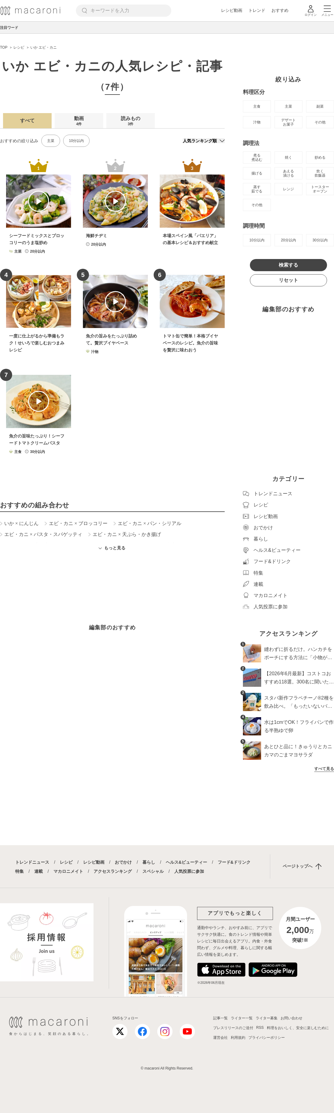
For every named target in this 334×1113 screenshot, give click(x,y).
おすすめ (279, 10)
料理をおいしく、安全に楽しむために (298, 1028)
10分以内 (76, 141)
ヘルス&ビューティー (186, 862)
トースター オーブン (320, 189)
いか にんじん (19, 523)
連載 (38, 871)
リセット (288, 280)
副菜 (320, 106)
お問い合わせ (291, 1018)
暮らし (148, 862)
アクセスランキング (113, 871)
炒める (320, 157)
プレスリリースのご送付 (233, 1028)
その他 (320, 122)
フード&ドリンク (234, 862)
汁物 (257, 122)
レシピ (66, 862)
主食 (257, 106)
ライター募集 (267, 1018)
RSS (260, 1027)
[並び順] (204, 140)
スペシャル (153, 871)
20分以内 (288, 240)
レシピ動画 (231, 10)
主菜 (50, 141)
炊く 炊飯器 (320, 173)
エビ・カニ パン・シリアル (147, 523)
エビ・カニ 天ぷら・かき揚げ (124, 534)
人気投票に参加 (189, 871)
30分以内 (319, 240)
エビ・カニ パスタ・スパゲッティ (41, 534)
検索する (288, 265)
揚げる (256, 173)
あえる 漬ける (288, 173)
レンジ (288, 189)
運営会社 (220, 1037)
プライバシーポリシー (266, 1037)
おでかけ (123, 862)
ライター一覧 (242, 1018)
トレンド (256, 10)
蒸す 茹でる (256, 189)
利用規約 (238, 1037)
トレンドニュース (32, 862)
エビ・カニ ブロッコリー (76, 523)
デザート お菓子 (288, 122)
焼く (288, 157)
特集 (19, 871)
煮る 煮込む (256, 157)
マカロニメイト (68, 871)
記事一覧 (220, 1018)
